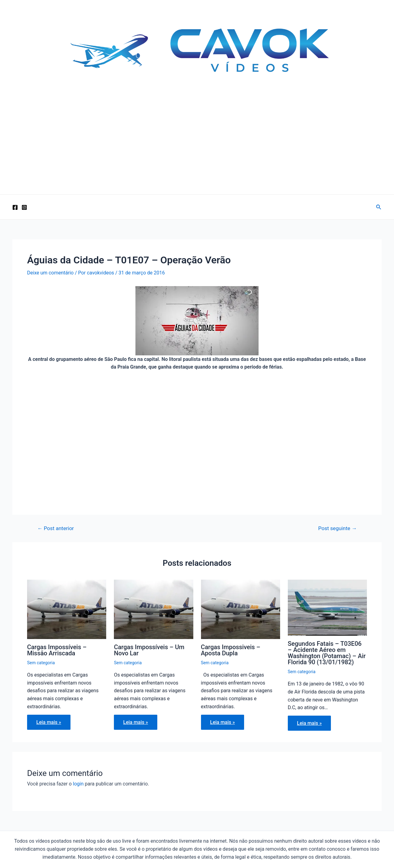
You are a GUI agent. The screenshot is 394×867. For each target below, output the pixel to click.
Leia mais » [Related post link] (48, 722)
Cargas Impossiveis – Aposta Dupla (230, 650)
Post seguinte (337, 528)
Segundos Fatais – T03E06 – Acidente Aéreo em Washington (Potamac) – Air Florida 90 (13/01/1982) (327, 653)
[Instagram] (24, 207)
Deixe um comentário (50, 273)
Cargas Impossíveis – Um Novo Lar (149, 650)
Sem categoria (41, 662)
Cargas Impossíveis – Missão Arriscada (56, 650)
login (78, 784)
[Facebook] (15, 207)
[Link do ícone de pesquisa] (379, 207)
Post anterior (55, 528)
